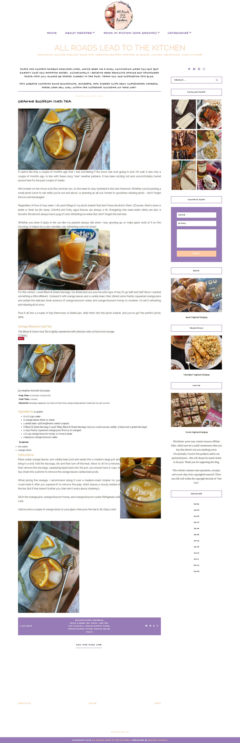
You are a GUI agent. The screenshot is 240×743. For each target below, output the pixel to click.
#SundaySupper (83, 620)
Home (52, 33)
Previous (24, 703)
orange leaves (102, 629)
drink (94, 623)
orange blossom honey (97, 626)
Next (157, 703)
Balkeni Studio (157, 740)
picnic (89, 632)
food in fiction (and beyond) (130, 33)
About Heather (78, 33)
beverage (98, 620)
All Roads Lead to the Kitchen (120, 47)
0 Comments (26, 626)
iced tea (103, 623)
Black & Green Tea (80, 623)
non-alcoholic (76, 626)
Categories (178, 33)
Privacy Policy (120, 732)
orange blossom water (80, 629)
